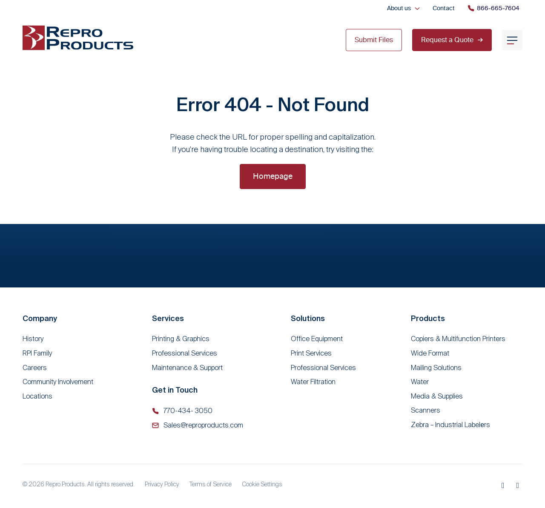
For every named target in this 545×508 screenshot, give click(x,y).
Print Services (311, 353)
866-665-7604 (493, 8)
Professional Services (184, 353)
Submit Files (374, 39)
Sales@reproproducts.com (203, 425)
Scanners (425, 410)
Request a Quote (452, 39)
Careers (35, 368)
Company (40, 318)
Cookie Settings (262, 484)
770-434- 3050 (188, 411)
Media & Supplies (437, 396)
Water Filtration (313, 382)
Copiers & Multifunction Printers (458, 339)
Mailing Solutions (436, 368)
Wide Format (430, 353)
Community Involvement (58, 382)
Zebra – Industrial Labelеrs (450, 425)
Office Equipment (317, 339)
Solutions (308, 318)
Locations (37, 396)
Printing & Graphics (180, 339)
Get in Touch (175, 389)
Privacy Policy (162, 484)
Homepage (273, 176)
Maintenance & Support (187, 368)
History (33, 339)
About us (399, 8)
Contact (444, 8)
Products (428, 318)
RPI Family (37, 353)
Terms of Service (210, 484)
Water (420, 382)
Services (168, 318)
